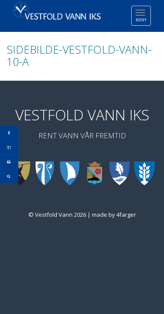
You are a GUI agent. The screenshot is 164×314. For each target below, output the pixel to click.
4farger (126, 214)
